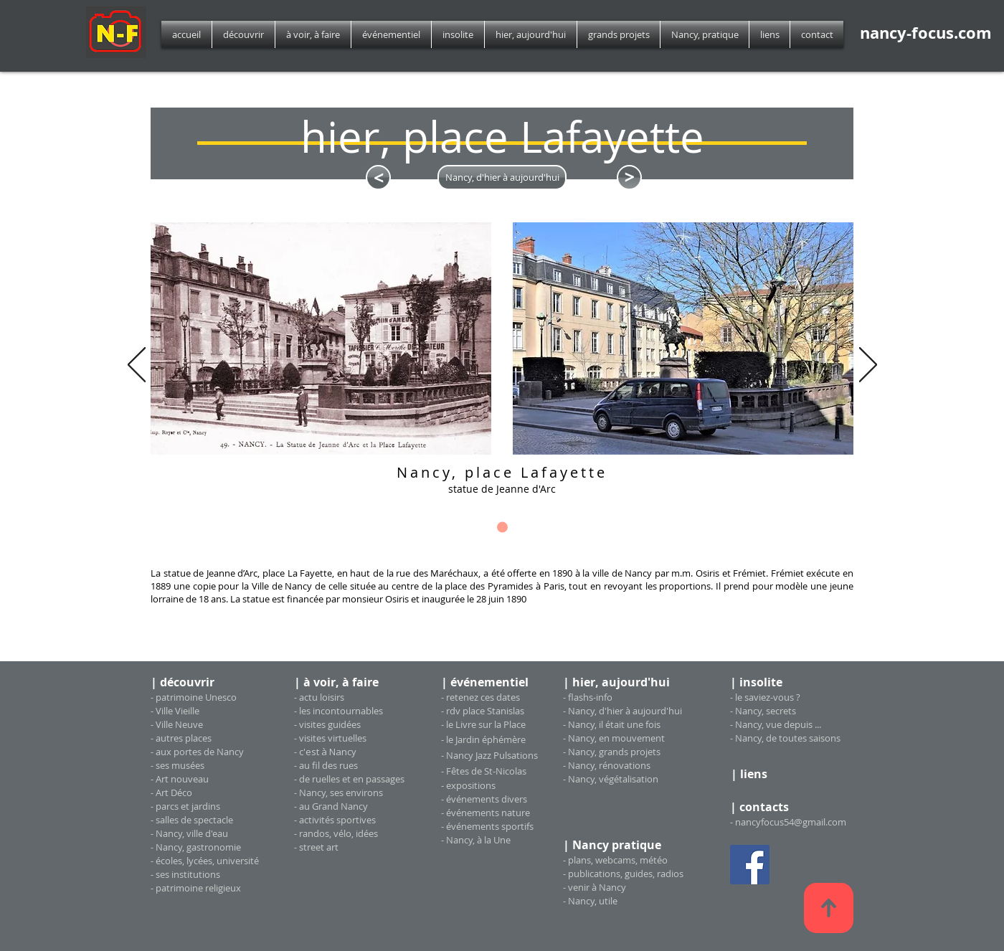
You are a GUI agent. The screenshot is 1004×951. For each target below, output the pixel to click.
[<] (378, 177)
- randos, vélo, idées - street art (336, 840)
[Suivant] (868, 365)
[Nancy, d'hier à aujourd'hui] (502, 177)
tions (485, 785)
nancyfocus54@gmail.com (790, 821)
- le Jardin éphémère (483, 739)
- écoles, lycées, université (205, 860)
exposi (460, 785)
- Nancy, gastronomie (196, 847)
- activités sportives (335, 819)
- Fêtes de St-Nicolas (483, 771)
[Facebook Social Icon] (749, 864)
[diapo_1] (502, 527)
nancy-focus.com (926, 33)
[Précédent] (137, 365)
